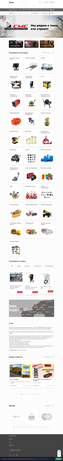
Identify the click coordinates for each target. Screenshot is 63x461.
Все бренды (49, 407)
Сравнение (36, 13)
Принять (58, 458)
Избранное (45, 13)
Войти (46, 2)
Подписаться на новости (15, 450)
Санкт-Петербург (14, 9)
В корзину (19, 292)
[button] (21, 395)
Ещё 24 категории (48, 52)
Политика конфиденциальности (41, 458)
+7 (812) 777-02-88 (43, 9)
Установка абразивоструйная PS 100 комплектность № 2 (31, 288)
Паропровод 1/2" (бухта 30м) (46, 288)
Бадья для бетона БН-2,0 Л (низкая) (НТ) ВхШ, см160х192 (16, 288)
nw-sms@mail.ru (50, 9)
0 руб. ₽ (51, 13)
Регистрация (51, 2)
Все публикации (48, 358)
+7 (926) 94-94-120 (35, 9)
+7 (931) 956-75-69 (25, 9)
